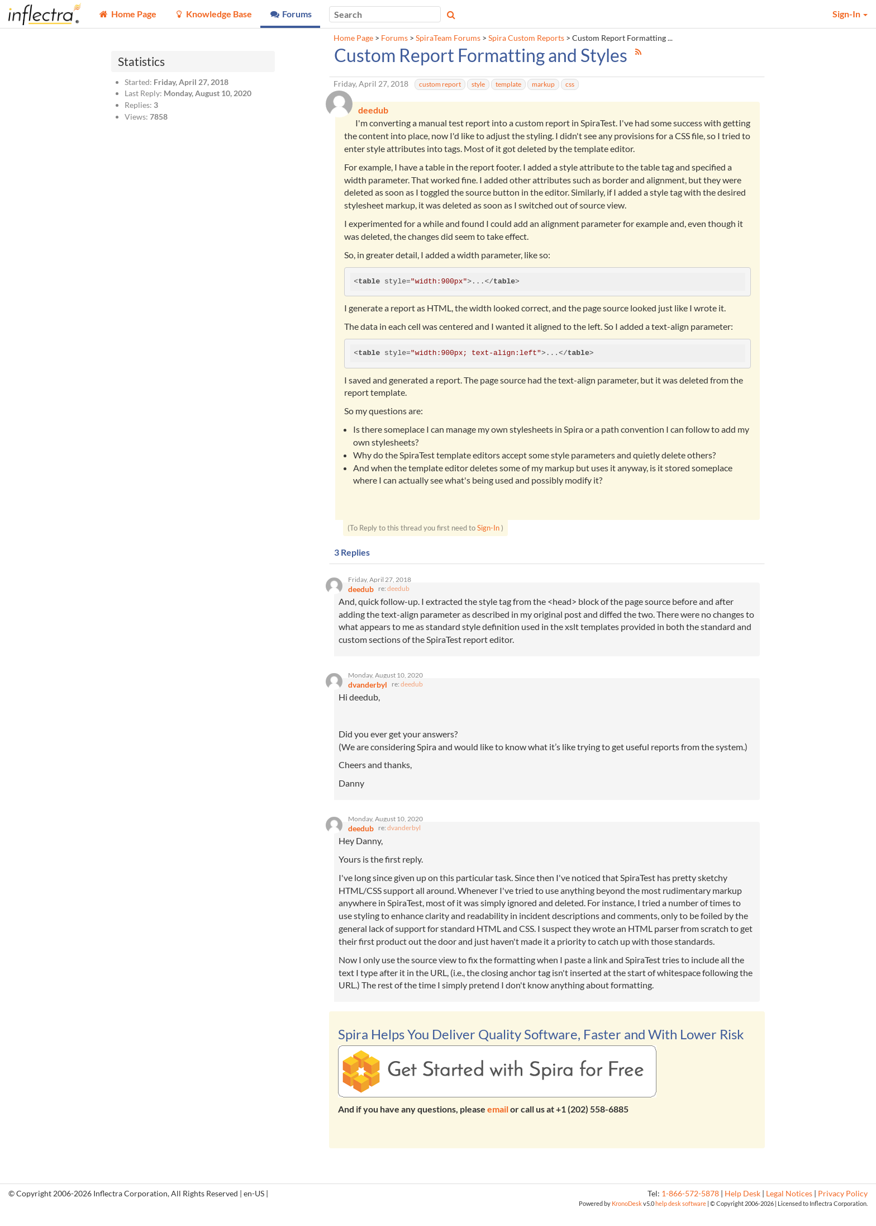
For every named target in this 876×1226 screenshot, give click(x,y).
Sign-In (488, 530)
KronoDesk (627, 1218)
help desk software (680, 1218)
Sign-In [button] (850, 13)
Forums (394, 38)
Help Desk (742, 1207)
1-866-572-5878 (690, 1207)
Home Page (353, 38)
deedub (398, 595)
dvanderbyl (404, 842)
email (497, 1123)
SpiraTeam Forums (448, 38)
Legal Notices (789, 1207)
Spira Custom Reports (526, 38)
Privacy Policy (843, 1207)
